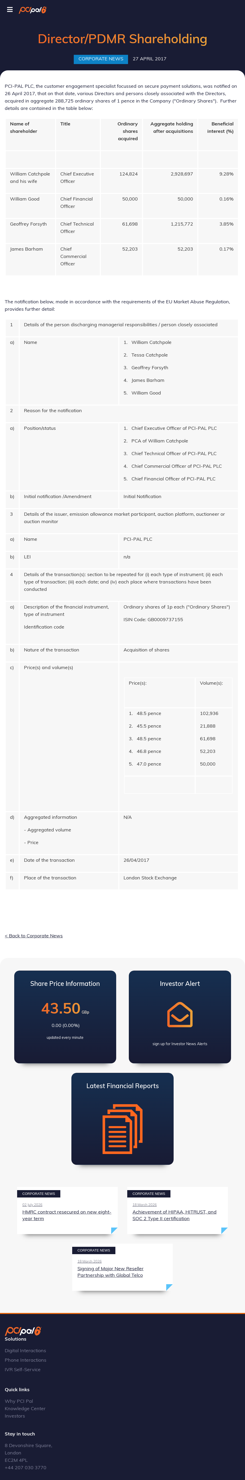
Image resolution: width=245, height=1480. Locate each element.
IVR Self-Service (23, 1369)
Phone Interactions (25, 1360)
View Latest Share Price (65, 1017)
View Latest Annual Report (122, 1119)
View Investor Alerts (180, 1017)
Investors (15, 1416)
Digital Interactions (25, 1351)
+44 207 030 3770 (25, 1468)
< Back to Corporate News (34, 936)
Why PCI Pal (19, 1401)
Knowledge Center (25, 1408)
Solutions (15, 1339)
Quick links (17, 1390)
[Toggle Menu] (10, 10)
